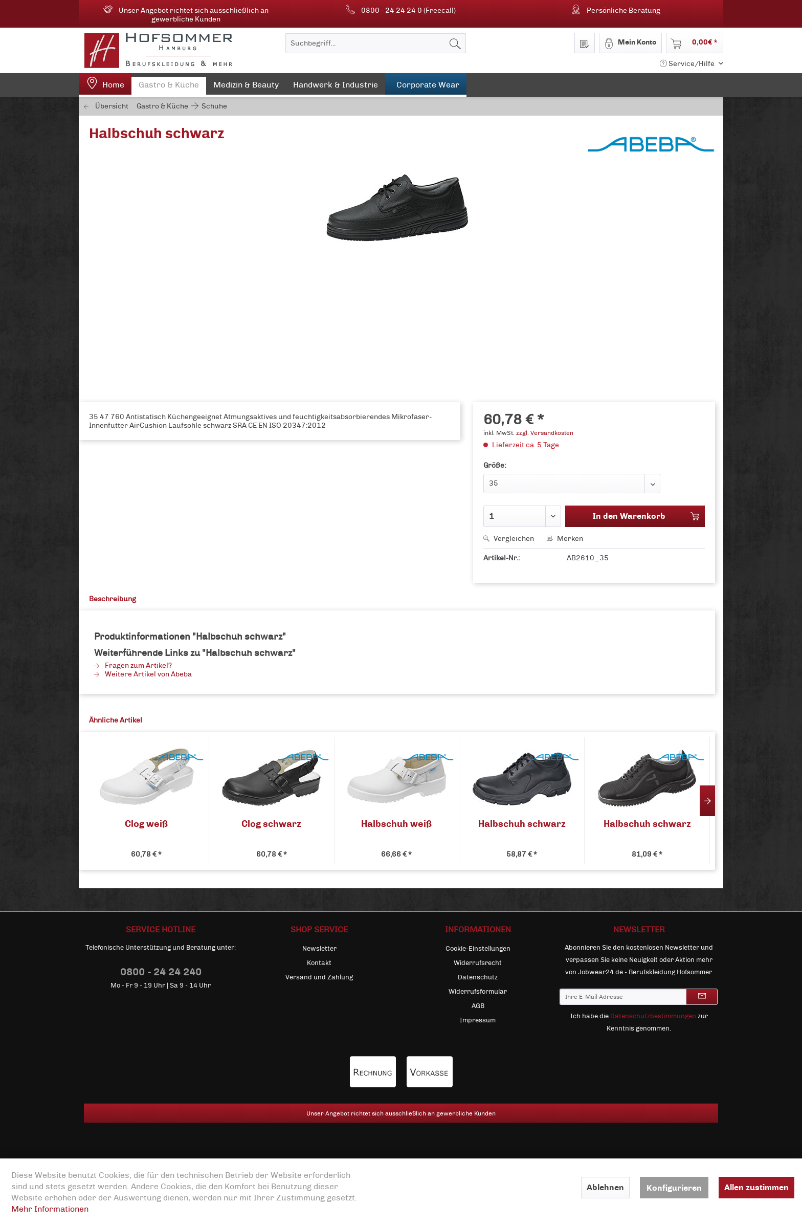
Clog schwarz (271, 824)
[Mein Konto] (630, 43)
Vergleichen (508, 538)
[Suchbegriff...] (375, 43)
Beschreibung (112, 599)
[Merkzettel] (584, 43)
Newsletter (319, 949)
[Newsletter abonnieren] (702, 997)
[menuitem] (375, 43)
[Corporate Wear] (425, 85)
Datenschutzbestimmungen (653, 1016)
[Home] (105, 85)
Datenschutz (478, 977)
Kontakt (319, 963)
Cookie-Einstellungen (477, 949)
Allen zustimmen (756, 1187)
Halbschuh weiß (396, 824)
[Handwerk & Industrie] (335, 87)
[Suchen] (455, 43)
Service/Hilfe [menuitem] (688, 63)
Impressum (478, 1020)
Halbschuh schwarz (522, 824)
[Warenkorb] (694, 43)
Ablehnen (605, 1187)
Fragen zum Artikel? (133, 665)
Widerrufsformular (478, 992)
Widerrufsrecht (478, 963)
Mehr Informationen (49, 1209)
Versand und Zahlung (319, 977)
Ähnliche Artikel (115, 720)
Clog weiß (146, 824)
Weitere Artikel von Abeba (143, 674)
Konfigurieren (674, 1188)
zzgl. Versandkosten (544, 432)
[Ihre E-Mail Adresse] (623, 997)
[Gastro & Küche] (168, 87)
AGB (478, 1006)
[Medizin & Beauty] (246, 87)
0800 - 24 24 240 (161, 972)
